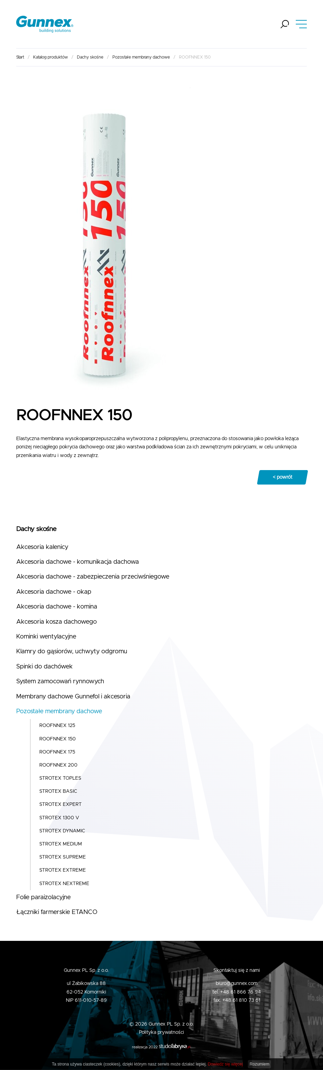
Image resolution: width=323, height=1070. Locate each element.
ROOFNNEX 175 (57, 752)
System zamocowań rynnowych (60, 681)
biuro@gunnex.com (237, 983)
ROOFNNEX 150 (57, 739)
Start (20, 57)
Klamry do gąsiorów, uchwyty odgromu (71, 651)
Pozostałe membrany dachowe (141, 57)
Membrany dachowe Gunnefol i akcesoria (73, 697)
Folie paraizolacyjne (43, 897)
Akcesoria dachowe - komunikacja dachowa (77, 562)
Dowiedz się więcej (225, 1064)
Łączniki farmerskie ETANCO (57, 912)
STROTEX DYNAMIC (62, 831)
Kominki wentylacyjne (46, 637)
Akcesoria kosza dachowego (56, 622)
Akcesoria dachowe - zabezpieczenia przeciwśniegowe (92, 577)
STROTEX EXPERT (60, 804)
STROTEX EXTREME (62, 870)
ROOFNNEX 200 (58, 765)
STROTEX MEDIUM (60, 844)
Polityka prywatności (161, 1032)
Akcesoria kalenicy (42, 547)
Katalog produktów (50, 57)
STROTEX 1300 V (59, 818)
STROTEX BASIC (58, 791)
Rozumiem (259, 1064)
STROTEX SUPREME (62, 857)
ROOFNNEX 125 (57, 725)
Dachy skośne (90, 57)
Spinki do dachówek (44, 667)
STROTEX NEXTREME (64, 883)
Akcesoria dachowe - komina (56, 607)
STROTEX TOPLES (60, 778)
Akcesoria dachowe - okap (53, 592)
